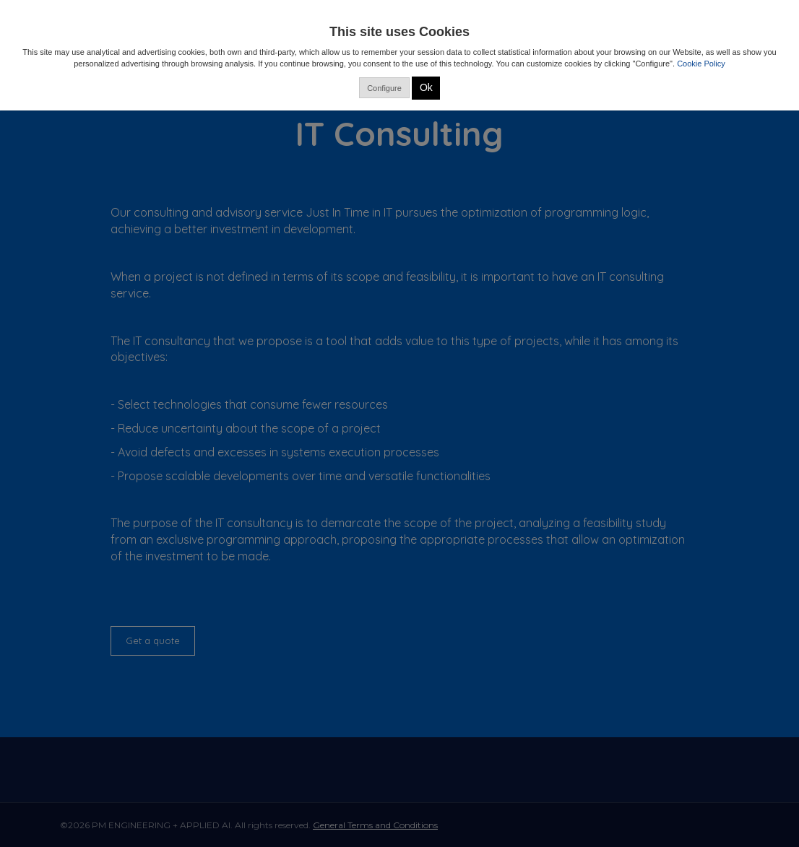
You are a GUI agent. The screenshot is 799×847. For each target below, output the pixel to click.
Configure (384, 88)
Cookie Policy (701, 63)
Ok (426, 87)
